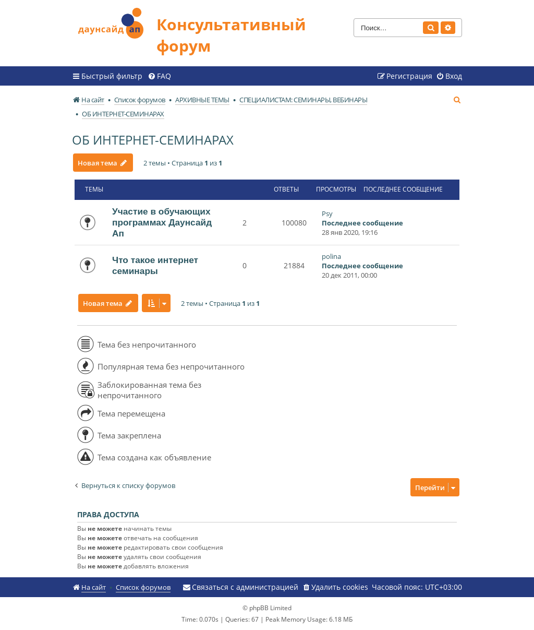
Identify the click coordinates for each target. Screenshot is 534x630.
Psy (327, 213)
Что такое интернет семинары (155, 265)
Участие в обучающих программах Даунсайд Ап (162, 222)
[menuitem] (159, 76)
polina (331, 256)
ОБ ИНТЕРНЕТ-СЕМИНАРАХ (153, 139)
